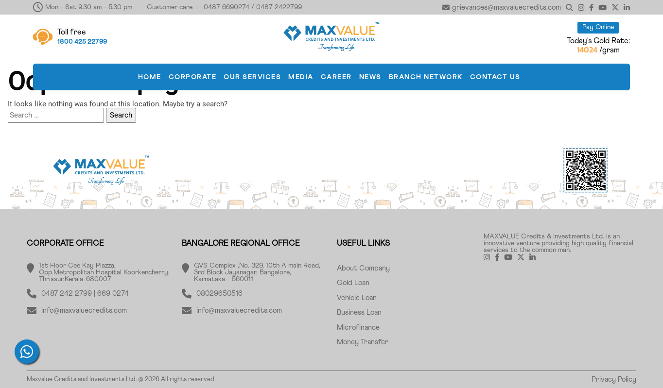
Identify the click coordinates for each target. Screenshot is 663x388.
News (370, 77)
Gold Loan (353, 283)
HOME (149, 77)
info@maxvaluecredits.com (84, 310)
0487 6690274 (226, 7)
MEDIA (301, 77)
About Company (363, 268)
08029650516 (219, 293)
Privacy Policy (614, 379)
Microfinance (358, 327)
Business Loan (359, 312)
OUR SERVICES (252, 77)
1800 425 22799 (82, 41)
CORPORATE (193, 77)
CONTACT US (495, 77)
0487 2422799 (279, 7)
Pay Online (598, 27)
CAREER (336, 77)
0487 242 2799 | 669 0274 (85, 293)
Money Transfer (362, 342)
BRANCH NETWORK (426, 77)
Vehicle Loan (357, 298)
